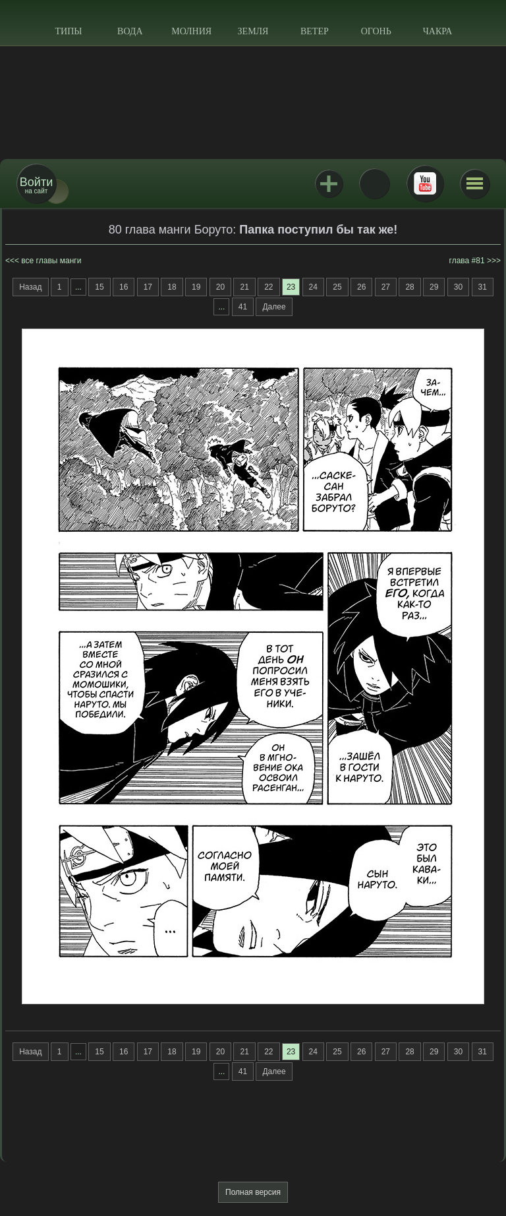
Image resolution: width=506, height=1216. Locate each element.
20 (220, 287)
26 (361, 287)
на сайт (36, 185)
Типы (68, 31)
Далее (273, 306)
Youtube (425, 183)
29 (434, 287)
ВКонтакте (374, 183)
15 (99, 287)
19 (196, 287)
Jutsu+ (329, 183)
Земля (253, 31)
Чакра (438, 31)
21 (244, 287)
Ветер (314, 31)
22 (268, 287)
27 (385, 287)
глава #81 (467, 260)
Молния (191, 31)
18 (171, 287)
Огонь (376, 31)
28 (409, 287)
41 (243, 306)
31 (482, 287)
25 (337, 287)
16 (123, 287)
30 (458, 287)
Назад (30, 287)
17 (148, 287)
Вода (129, 31)
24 (313, 287)
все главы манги (51, 260)
